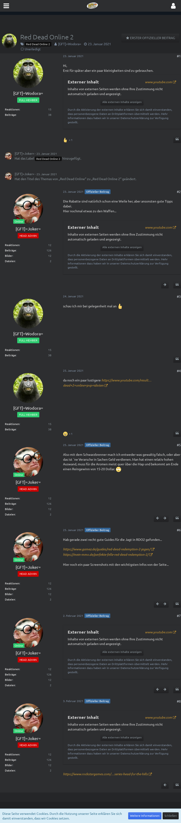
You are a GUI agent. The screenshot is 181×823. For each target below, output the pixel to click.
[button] (6, 6)
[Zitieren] (177, 139)
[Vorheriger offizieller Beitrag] (157, 518)
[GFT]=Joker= (24, 153)
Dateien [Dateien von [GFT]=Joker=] (10, 261)
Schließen (170, 815)
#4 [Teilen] (179, 371)
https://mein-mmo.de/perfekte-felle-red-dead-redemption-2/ (105, 554)
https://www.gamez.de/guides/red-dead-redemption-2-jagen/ (106, 549)
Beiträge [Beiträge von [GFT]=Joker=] (10, 250)
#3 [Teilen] (179, 296)
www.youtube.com (158, 82)
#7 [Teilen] (179, 616)
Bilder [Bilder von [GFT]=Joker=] (9, 255)
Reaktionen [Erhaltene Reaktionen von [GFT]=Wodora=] (12, 109)
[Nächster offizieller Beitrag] (165, 284)
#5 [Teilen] (179, 445)
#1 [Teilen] (179, 56)
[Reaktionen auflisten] (68, 139)
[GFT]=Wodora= (69, 44)
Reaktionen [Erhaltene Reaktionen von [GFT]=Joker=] (12, 245)
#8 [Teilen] (179, 701)
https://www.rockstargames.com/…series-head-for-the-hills (105, 774)
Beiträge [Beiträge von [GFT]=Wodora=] (10, 115)
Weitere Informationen (145, 815)
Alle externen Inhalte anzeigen (122, 102)
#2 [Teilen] (179, 191)
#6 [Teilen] (179, 530)
